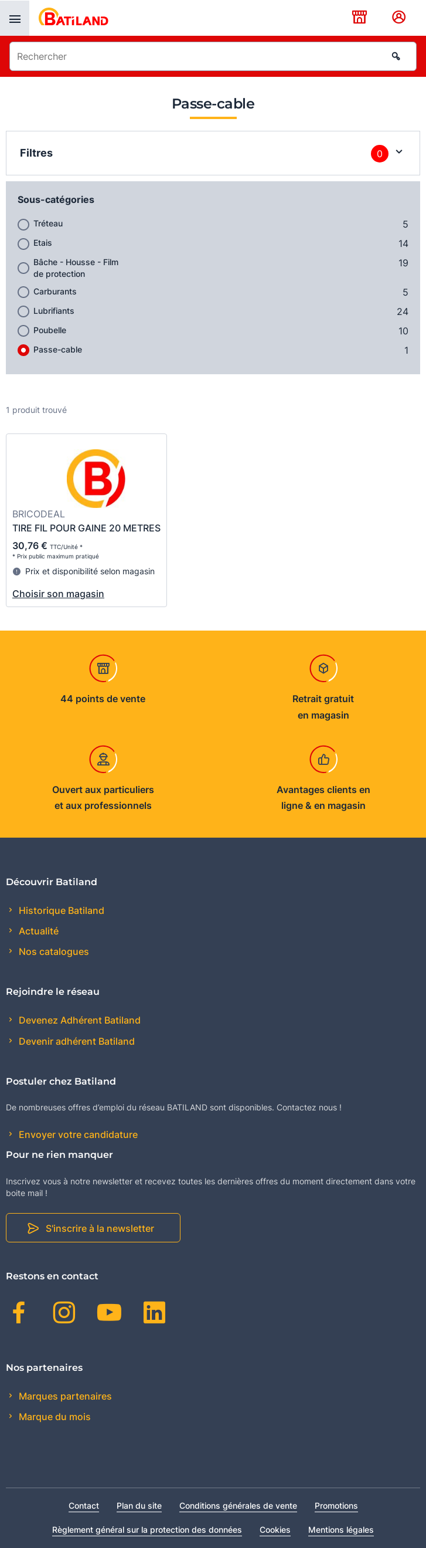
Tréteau (48, 223)
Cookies (275, 1530)
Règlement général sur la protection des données (147, 1530)
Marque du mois (53, 1416)
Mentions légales (341, 1530)
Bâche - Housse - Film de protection (75, 268)
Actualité (37, 931)
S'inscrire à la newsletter (100, 1228)
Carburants (55, 291)
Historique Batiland (60, 910)
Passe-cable (57, 349)
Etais (42, 243)
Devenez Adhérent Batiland (78, 1020)
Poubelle (49, 330)
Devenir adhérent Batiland (75, 1041)
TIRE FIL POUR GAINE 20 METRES (86, 528)
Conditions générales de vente (238, 1505)
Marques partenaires (64, 1396)
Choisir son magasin (58, 593)
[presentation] (14, 18)
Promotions (336, 1505)
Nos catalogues (52, 951)
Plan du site (139, 1505)
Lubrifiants (53, 311)
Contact (84, 1505)
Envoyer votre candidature (77, 1134)
